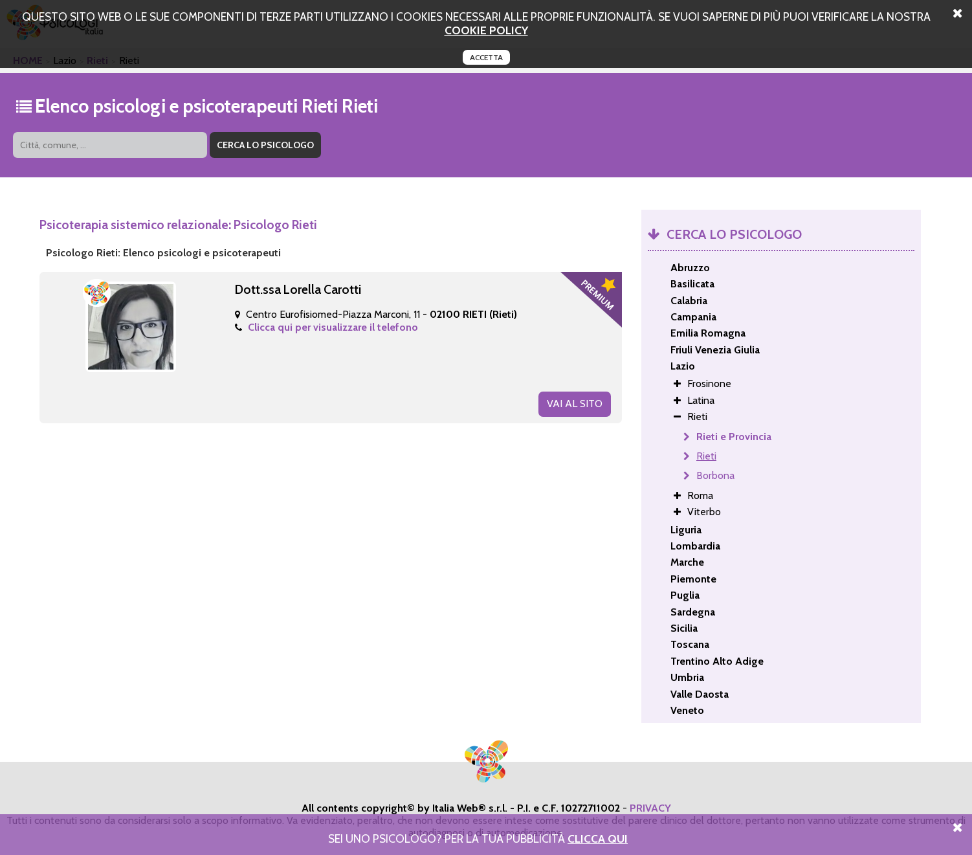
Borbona (715, 475)
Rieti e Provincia (733, 436)
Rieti (706, 456)
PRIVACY (650, 808)
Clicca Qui (598, 838)
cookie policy (486, 30)
